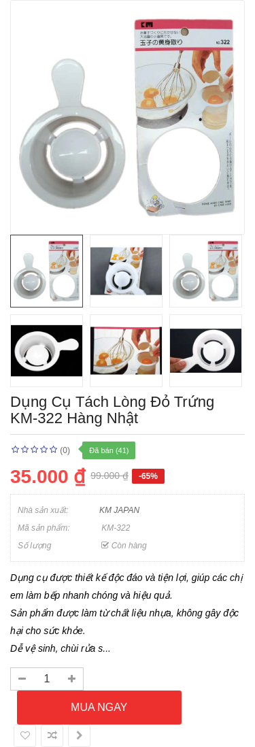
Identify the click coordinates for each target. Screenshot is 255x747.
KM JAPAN (119, 510)
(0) (65, 450)
